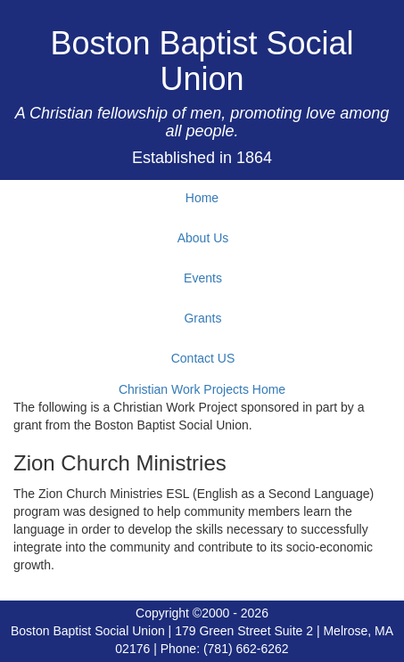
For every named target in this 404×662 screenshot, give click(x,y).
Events (203, 278)
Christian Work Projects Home (202, 389)
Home (202, 198)
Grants (202, 318)
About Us (203, 238)
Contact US (203, 358)
